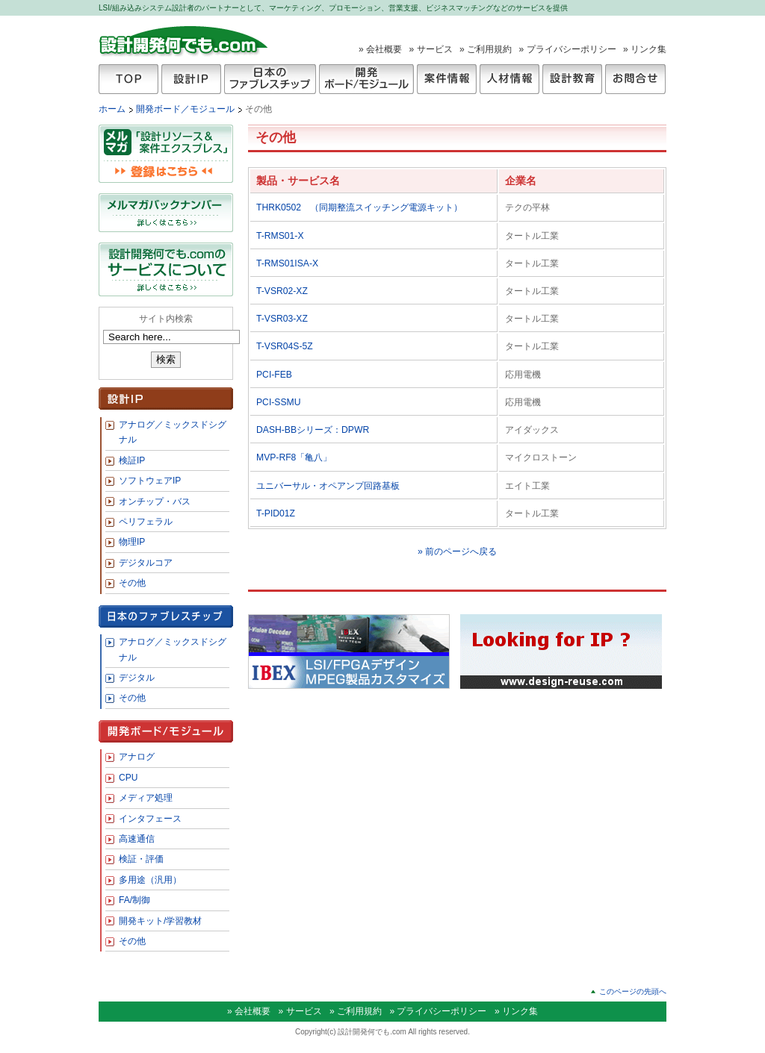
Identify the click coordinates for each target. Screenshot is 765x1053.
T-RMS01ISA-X (287, 263)
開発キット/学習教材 (160, 921)
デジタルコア (146, 562)
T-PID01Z (280, 513)
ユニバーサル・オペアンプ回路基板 (328, 486)
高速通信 (137, 839)
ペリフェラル (146, 521)
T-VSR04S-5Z (289, 346)
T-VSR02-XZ (286, 291)
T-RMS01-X (280, 236)
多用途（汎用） (150, 880)
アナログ (137, 757)
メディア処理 (146, 798)
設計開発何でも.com (184, 40)
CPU (128, 777)
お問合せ (635, 79)
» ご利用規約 (485, 49)
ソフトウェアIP (150, 480)
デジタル (137, 677)
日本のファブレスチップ (270, 79)
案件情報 (447, 79)
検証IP (132, 460)
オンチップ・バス (155, 501)
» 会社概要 (380, 49)
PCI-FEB (274, 374)
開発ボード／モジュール (186, 109)
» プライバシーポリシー (567, 49)
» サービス (431, 49)
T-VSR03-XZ (286, 318)
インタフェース (150, 818)
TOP (128, 79)
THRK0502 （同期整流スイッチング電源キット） (359, 207)
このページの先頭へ (632, 991)
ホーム (112, 109)
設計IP (191, 79)
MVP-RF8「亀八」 (294, 457)
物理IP (132, 542)
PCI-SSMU (278, 402)
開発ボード (366, 79)
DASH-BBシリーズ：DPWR (312, 430)
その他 (132, 583)
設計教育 (572, 79)
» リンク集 (644, 49)
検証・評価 (141, 859)
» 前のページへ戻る (457, 551)
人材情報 (509, 79)
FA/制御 (134, 900)
